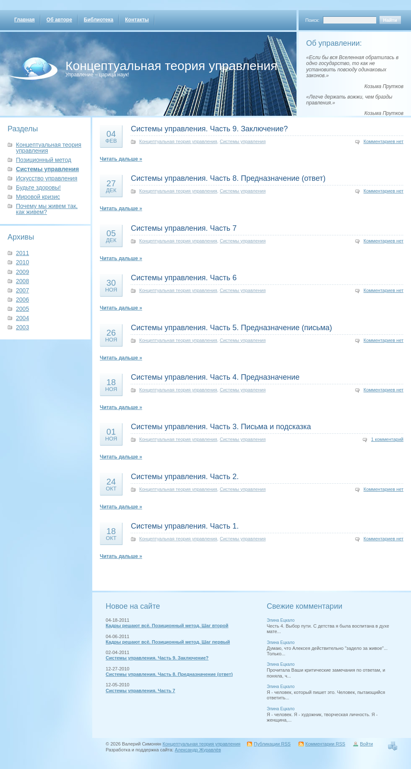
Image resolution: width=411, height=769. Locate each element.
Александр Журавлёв (198, 749)
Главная (24, 20)
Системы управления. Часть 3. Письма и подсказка (221, 426)
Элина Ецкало (280, 620)
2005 (22, 308)
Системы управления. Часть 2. (185, 476)
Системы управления (47, 169)
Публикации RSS (272, 743)
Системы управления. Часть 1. (185, 526)
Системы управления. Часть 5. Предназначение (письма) (231, 327)
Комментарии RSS (325, 743)
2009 (22, 271)
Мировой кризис (38, 196)
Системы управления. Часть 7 (184, 228)
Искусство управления (46, 178)
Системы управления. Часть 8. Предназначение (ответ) (228, 178)
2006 (22, 299)
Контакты (137, 20)
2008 (22, 281)
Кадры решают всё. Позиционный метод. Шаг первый (168, 641)
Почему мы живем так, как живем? (47, 209)
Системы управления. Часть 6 (184, 278)
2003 (22, 327)
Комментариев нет (383, 141)
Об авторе (59, 20)
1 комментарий (387, 439)
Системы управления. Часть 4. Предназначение (215, 377)
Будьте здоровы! (38, 187)
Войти (366, 743)
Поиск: (312, 20)
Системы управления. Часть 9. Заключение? (209, 129)
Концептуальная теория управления (171, 66)
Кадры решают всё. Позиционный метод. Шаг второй (167, 625)
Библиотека (98, 20)
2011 (22, 253)
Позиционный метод (43, 159)
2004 (22, 318)
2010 (22, 262)
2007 (22, 290)
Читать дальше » (121, 159)
